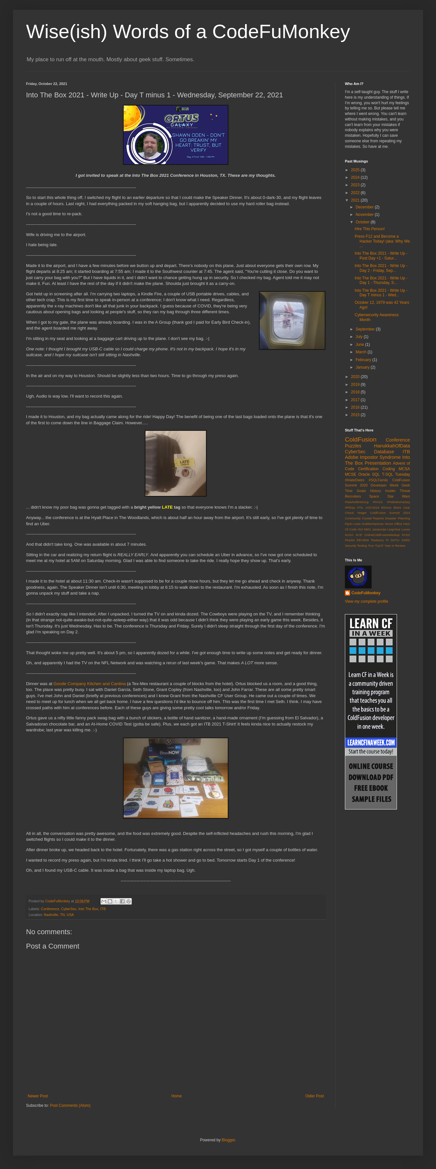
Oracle (364, 474)
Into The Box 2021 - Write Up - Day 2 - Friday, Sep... (381, 268)
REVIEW (363, 540)
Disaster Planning (397, 518)
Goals (361, 491)
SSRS (406, 540)
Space (374, 496)
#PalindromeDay (398, 502)
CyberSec (68, 909)
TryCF (379, 545)
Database (384, 451)
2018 (356, 392)
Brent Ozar (402, 507)
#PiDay (350, 507)
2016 (356, 407)
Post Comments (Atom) (70, 1105)
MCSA (404, 469)
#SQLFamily (378, 480)
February (364, 360)
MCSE (350, 474)
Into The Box (88, 909)
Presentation (378, 463)
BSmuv (386, 507)
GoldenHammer (373, 524)
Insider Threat (397, 491)
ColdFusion (360, 439)
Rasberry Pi (380, 540)
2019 (356, 384)
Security (350, 545)
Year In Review (394, 545)
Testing (362, 545)
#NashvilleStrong (357, 502)
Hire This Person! (370, 229)
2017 (356, 400)
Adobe (352, 457)
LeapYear (394, 529)
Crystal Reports (373, 518)
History (375, 491)
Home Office (393, 524)
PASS (406, 535)
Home (176, 1096)
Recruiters (353, 496)
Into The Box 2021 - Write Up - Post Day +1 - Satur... (381, 255)
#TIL (360, 507)
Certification (368, 469)
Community (353, 518)
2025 (356, 170)
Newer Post (38, 1096)
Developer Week (385, 485)
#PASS (378, 502)
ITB (103, 909)
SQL (376, 474)
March (362, 352)
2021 (356, 200)
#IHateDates (354, 480)
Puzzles (353, 445)
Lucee (406, 529)
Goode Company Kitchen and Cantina (89, 683)
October (363, 222)
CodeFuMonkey (365, 593)
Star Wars (398, 496)
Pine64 (350, 540)
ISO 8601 (364, 529)
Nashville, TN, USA (59, 915)
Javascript (379, 529)
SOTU (395, 540)
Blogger (228, 1140)
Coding (389, 469)
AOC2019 (372, 507)
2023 (356, 185)
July (360, 336)
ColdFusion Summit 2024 (390, 512)
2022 (356, 192)
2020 (356, 376)
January (363, 367)
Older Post (314, 1096)
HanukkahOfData (392, 445)
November (365, 214)
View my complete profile (366, 601)
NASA (349, 535)
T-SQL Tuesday (396, 474)
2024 (356, 177)
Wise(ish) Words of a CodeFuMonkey (188, 31)
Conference (50, 909)
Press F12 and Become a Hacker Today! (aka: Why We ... (382, 241)
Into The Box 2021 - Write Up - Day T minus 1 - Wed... (381, 292)
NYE (359, 535)
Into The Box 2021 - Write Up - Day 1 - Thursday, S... (381, 280)
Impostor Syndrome (380, 457)
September (366, 329)
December (365, 207)
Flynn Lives (353, 524)
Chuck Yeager (356, 512)
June (360, 344)
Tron (371, 545)
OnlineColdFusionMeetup (382, 535)
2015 (356, 415)
